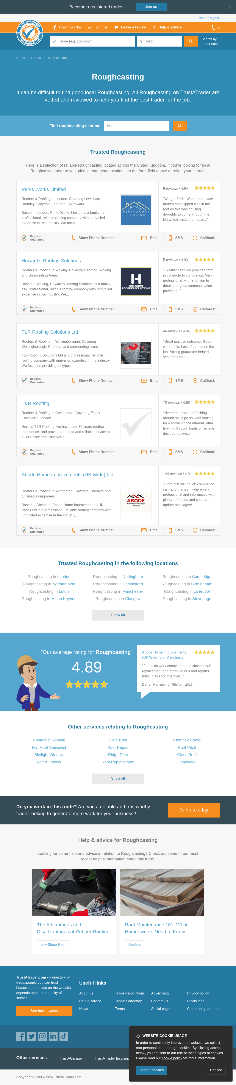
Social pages (161, 1009)
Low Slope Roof (53, 944)
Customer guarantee (203, 1009)
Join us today (193, 810)
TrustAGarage (71, 1058)
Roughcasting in (49, 577)
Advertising (160, 993)
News (83, 1009)
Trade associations (130, 993)
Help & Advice (90, 1001)
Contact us (159, 1001)
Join (151, 6)
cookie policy (172, 1058)
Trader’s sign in (208, 18)
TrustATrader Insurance (113, 1058)
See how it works (44, 1011)
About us (86, 993)
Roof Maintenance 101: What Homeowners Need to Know (156, 928)
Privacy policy (198, 993)
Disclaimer (195, 1001)
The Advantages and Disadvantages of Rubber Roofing (73, 928)
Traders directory (128, 1001)
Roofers (134, 944)
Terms (120, 1009)
